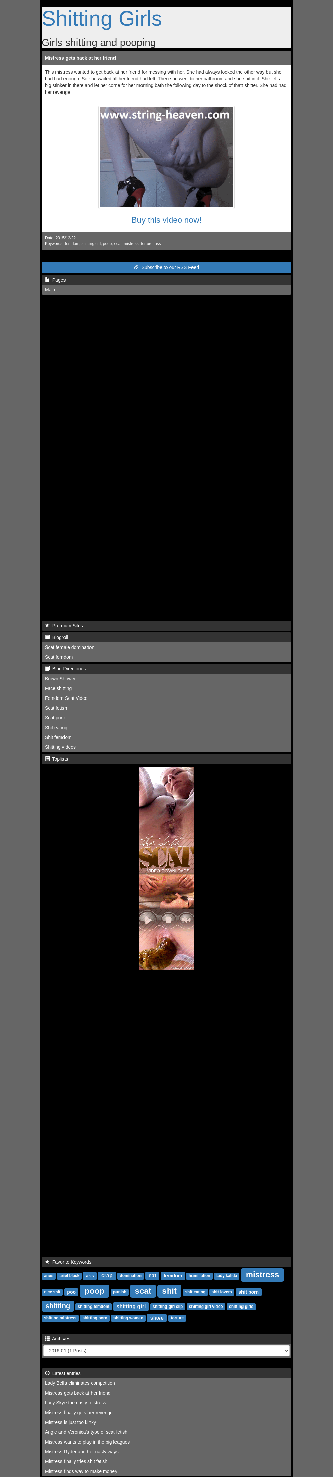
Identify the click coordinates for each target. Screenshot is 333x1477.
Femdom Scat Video (66, 698)
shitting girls (241, 1306)
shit (169, 1290)
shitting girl (91, 243)
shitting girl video (206, 1306)
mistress (131, 243)
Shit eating (56, 727)
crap (107, 1275)
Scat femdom (59, 657)
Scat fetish (56, 708)
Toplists (56, 759)
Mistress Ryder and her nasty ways (82, 1451)
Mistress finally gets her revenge (79, 1412)
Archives (57, 1338)
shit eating (195, 1292)
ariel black (69, 1276)
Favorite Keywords (68, 1262)
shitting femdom (93, 1306)
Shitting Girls (102, 18)
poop (107, 243)
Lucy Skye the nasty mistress (75, 1402)
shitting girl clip (168, 1306)
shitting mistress (60, 1318)
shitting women (128, 1318)
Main (50, 289)
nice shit (52, 1292)
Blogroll (56, 637)
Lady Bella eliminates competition (80, 1383)
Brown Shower (60, 678)
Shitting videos (60, 747)
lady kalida (226, 1276)
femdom (72, 243)
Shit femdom (58, 737)
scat (118, 243)
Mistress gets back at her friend (80, 58)
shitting (58, 1306)
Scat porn (55, 717)
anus (48, 1276)
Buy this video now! (167, 220)
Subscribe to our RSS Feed (166, 267)
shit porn (248, 1292)
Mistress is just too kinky (70, 1422)
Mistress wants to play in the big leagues (87, 1442)
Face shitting (58, 688)
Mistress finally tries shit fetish (76, 1461)
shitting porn (94, 1318)
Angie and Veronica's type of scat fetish (86, 1432)
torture (146, 243)
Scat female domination (69, 647)
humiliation (199, 1276)
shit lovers (222, 1292)
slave (157, 1318)
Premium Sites (64, 625)
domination (131, 1276)
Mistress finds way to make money (81, 1471)
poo (71, 1292)
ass (158, 243)
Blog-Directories (65, 668)
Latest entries (63, 1373)
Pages (55, 280)
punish (119, 1292)
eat (152, 1275)
